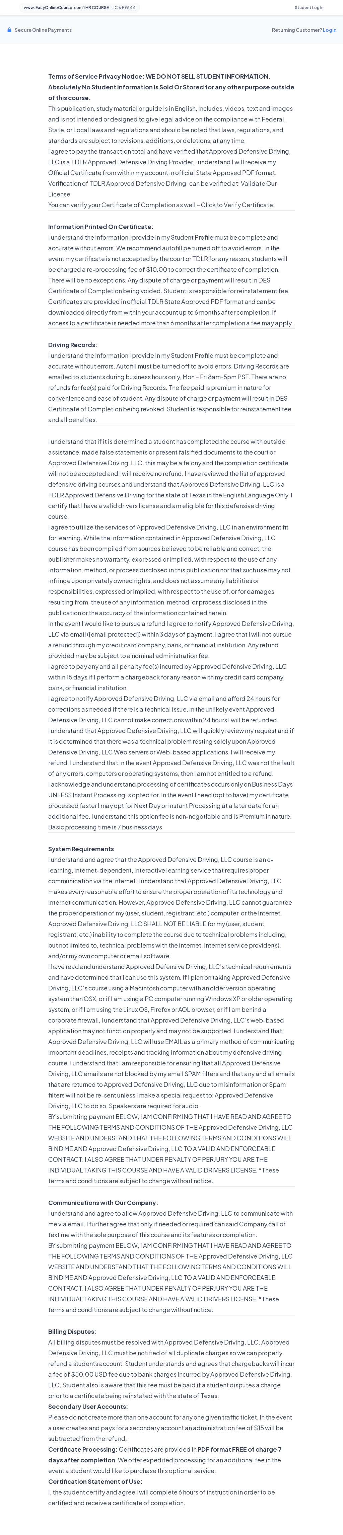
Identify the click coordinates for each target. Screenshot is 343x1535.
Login (329, 30)
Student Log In (309, 7)
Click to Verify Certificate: (238, 205)
